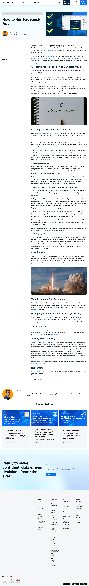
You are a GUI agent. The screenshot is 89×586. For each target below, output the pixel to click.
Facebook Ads (47, 50)
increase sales (35, 309)
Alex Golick (14, 32)
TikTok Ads (34, 364)
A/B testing (54, 307)
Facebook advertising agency (40, 58)
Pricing (58, 2)
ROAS (49, 344)
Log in (77, 2)
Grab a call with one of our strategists (42, 371)
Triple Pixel (54, 334)
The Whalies (66, 2)
